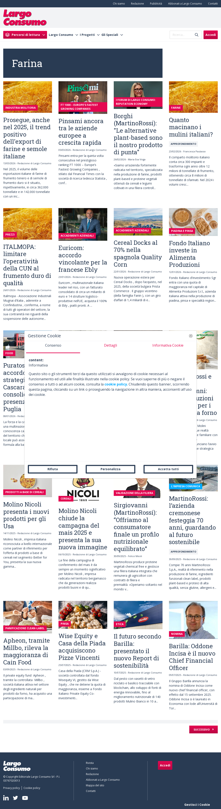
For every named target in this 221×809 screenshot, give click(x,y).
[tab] (53, 347)
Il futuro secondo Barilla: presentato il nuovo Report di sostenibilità (137, 650)
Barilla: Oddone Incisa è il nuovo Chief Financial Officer (192, 657)
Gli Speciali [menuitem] (109, 35)
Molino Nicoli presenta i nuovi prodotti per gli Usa (26, 515)
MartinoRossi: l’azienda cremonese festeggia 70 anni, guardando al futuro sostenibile (192, 520)
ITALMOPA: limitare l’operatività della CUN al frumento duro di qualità (27, 265)
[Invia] (196, 35)
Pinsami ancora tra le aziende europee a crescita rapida (81, 132)
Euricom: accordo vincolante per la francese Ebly (82, 259)
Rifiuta (52, 469)
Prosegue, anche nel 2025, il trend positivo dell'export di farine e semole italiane (27, 138)
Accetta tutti (168, 469)
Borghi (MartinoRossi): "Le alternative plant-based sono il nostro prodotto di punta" (138, 134)
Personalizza (110, 469)
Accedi (210, 35)
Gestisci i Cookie (197, 805)
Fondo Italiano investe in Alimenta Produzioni (189, 254)
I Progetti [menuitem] (87, 35)
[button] (190, 335)
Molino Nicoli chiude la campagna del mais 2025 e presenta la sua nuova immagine (82, 529)
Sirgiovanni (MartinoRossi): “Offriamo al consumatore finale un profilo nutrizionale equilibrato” (136, 527)
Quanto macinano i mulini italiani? (191, 127)
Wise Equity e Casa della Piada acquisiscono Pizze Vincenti (82, 647)
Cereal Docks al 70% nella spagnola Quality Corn (138, 253)
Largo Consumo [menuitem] (61, 35)
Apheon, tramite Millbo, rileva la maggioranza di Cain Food (26, 651)
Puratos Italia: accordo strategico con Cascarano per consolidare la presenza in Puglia (23, 387)
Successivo (202, 729)
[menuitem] (118, 3)
